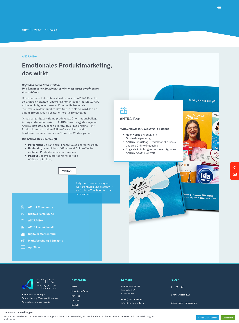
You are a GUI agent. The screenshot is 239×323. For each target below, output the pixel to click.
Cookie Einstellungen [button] (207, 317)
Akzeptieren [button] (227, 317)
